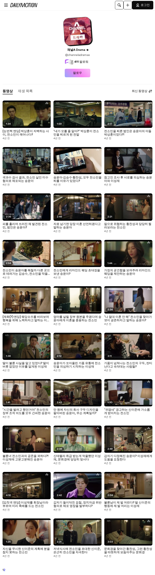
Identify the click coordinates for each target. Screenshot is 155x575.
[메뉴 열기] (6, 5)
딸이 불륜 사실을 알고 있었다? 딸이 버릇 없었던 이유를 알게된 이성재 (26, 365)
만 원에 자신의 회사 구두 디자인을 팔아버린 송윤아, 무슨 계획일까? (75, 411)
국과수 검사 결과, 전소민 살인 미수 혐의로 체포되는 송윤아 (25, 179)
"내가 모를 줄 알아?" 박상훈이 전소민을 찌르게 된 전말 (76, 133)
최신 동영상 (142, 91)
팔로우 (77, 73)
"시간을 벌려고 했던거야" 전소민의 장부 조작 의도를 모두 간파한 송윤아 (26, 411)
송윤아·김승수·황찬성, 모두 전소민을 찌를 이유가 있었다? (77, 179)
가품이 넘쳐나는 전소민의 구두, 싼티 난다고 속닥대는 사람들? (128, 365)
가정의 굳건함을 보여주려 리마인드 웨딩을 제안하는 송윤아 (127, 272)
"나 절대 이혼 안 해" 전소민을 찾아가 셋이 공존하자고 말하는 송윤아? (128, 318)
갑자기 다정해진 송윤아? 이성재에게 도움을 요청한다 (128, 457)
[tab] (8, 91)
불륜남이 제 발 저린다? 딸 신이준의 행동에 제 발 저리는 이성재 (127, 504)
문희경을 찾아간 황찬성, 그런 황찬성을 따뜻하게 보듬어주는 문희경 (128, 550)
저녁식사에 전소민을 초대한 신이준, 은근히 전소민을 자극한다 (77, 550)
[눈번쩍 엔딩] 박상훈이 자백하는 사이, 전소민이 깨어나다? (26, 133)
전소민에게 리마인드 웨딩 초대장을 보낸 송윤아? (76, 272)
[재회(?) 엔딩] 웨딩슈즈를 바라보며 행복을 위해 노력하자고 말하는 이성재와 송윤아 (26, 318)
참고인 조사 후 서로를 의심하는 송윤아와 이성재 (128, 179)
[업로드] (127, 5)
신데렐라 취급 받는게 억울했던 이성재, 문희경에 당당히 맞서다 (77, 457)
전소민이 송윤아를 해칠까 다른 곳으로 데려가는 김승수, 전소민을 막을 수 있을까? (26, 272)
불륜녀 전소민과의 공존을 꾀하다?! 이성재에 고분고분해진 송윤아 (26, 457)
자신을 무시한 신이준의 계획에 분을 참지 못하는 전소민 (26, 550)
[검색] (119, 5)
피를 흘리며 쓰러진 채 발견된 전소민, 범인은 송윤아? (25, 225)
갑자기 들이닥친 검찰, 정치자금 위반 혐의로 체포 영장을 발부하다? (77, 504)
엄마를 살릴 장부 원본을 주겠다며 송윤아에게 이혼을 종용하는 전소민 (77, 318)
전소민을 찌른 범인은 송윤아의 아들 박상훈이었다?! (127, 133)
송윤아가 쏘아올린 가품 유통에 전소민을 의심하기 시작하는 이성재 (77, 365)
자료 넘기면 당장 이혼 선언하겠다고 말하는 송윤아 (77, 225)
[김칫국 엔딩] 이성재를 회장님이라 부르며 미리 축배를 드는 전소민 (25, 504)
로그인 (143, 5)
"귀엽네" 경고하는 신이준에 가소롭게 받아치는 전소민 (127, 411)
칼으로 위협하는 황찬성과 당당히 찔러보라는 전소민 (127, 225)
